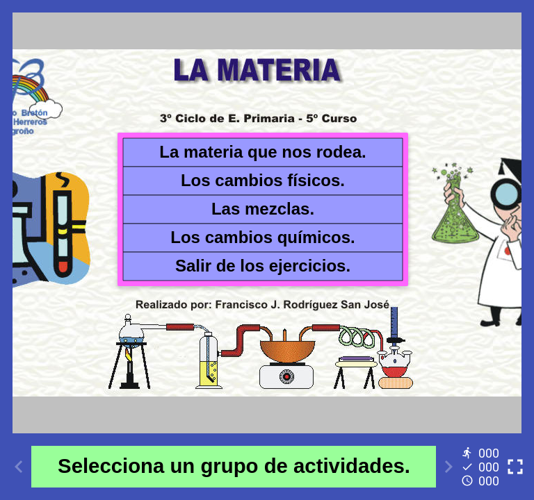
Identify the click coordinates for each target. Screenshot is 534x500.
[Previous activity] (18, 466)
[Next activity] (448, 466)
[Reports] (482, 467)
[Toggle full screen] (515, 466)
